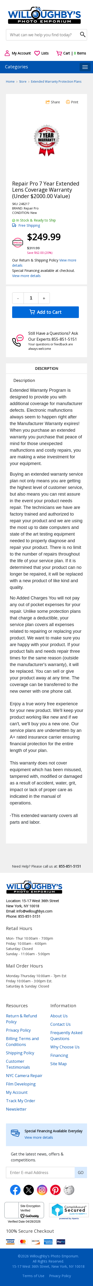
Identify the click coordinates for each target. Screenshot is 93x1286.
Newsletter (16, 1109)
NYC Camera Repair (24, 1075)
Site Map (58, 1063)
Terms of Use (33, 1275)
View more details (26, 275)
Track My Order (20, 1100)
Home (10, 81)
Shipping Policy (20, 1053)
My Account (17, 1092)
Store (23, 81)
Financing (59, 1055)
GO (81, 1172)
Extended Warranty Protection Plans (56, 81)
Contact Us (60, 1024)
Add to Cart (46, 312)
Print (72, 102)
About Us (59, 1016)
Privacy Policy (18, 1030)
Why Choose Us (65, 1047)
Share (53, 102)
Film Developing (21, 1084)
